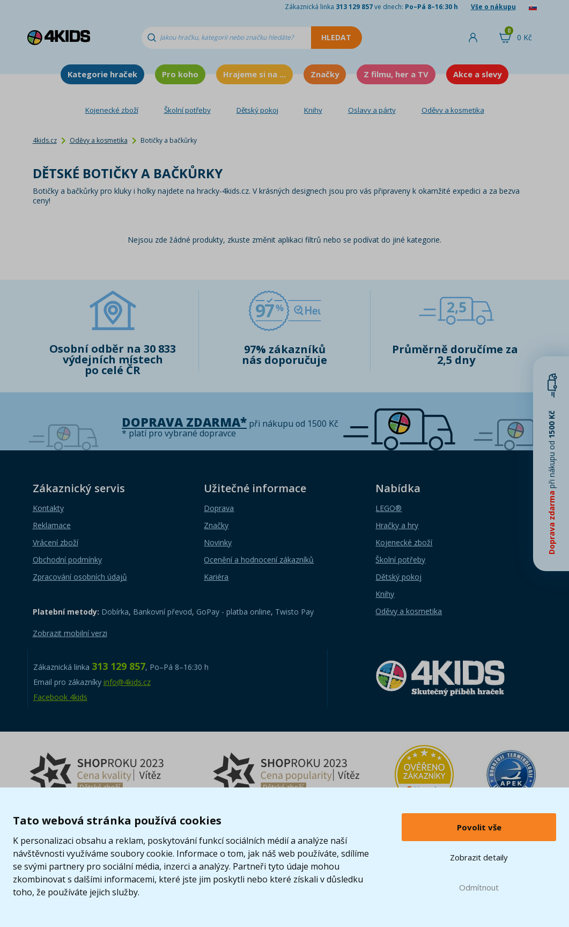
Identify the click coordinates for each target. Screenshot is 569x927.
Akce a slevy (477, 74)
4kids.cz (45, 140)
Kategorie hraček (102, 74)
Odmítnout (479, 887)
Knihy (313, 110)
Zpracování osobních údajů (80, 577)
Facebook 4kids (60, 697)
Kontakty (48, 508)
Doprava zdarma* (184, 422)
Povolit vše (479, 827)
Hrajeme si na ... (254, 74)
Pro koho (180, 74)
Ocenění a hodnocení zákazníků (259, 559)
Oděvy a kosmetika (453, 110)
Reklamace (52, 525)
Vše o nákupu (493, 6)
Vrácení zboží (55, 542)
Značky (325, 74)
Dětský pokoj (257, 110)
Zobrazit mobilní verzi (70, 633)
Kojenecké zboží (111, 110)
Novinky (218, 542)
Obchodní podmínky (67, 559)
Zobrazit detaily (479, 857)
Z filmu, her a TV (396, 74)
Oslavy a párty (372, 110)
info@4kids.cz (127, 682)
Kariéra (216, 577)
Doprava (219, 508)
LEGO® (388, 508)
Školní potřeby (187, 110)
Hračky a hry (396, 525)
